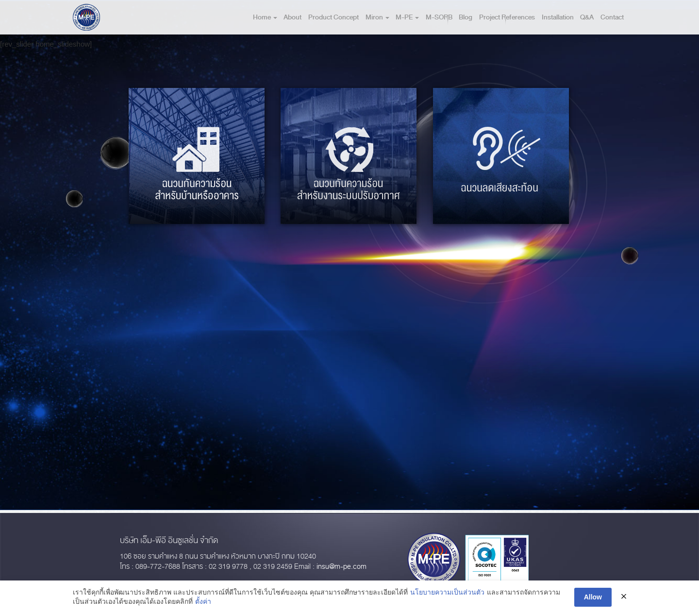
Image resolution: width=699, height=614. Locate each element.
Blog (465, 17)
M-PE (407, 17)
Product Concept (333, 17)
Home (265, 17)
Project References (507, 17)
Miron (377, 17)
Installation (558, 17)
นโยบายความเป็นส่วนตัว (447, 592)
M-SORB (439, 17)
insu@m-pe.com (341, 566)
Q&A (587, 17)
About (292, 17)
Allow (593, 597)
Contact (612, 17)
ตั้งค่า (203, 602)
